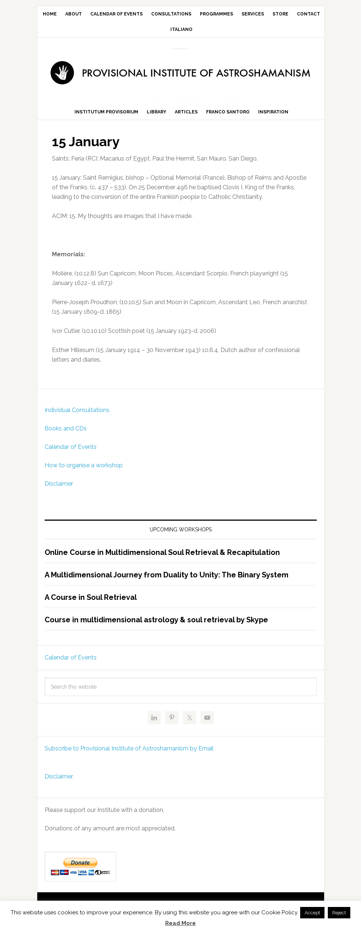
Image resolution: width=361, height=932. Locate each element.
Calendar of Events (71, 453)
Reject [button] (339, 912)
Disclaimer (59, 490)
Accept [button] (312, 912)
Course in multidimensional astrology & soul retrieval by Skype (156, 626)
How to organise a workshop (84, 472)
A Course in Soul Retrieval (91, 604)
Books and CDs (66, 435)
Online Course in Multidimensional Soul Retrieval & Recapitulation (162, 559)
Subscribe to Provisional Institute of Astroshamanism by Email (129, 755)
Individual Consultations (77, 417)
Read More (180, 923)
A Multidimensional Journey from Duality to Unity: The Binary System (166, 581)
